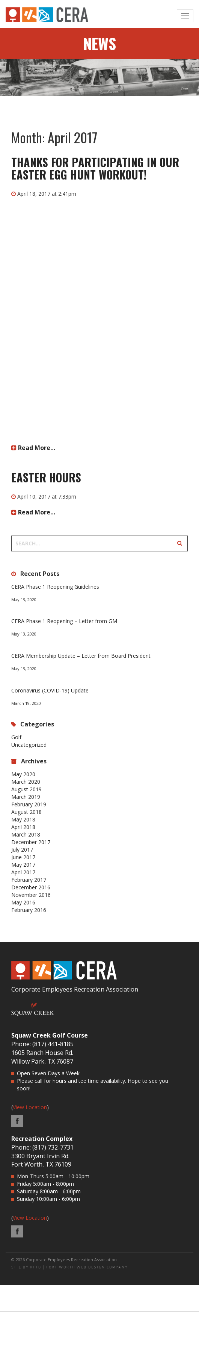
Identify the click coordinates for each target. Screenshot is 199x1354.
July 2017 (22, 849)
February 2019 (28, 804)
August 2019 (26, 789)
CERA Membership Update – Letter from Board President (81, 655)
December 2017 (30, 842)
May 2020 (23, 774)
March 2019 (25, 796)
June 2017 (23, 857)
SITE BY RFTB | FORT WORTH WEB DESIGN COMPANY (69, 1267)
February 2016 (28, 909)
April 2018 (23, 827)
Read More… (33, 448)
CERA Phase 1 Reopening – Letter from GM (64, 621)
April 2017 (23, 872)
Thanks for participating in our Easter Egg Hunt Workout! (95, 168)
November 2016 (31, 894)
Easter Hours (46, 477)
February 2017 (28, 879)
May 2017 (23, 864)
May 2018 (23, 819)
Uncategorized (29, 744)
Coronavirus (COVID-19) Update (50, 690)
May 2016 (23, 902)
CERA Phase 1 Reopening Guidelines (55, 586)
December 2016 (30, 887)
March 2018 (25, 834)
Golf (16, 737)
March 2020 (25, 781)
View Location (30, 1107)
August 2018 (26, 811)
